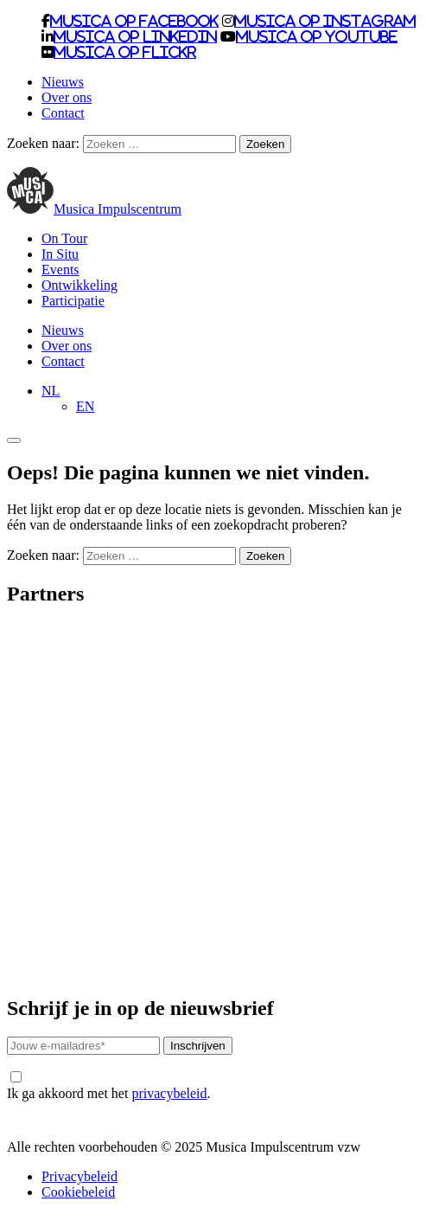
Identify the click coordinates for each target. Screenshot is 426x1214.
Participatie (73, 300)
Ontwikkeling (79, 285)
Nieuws (62, 81)
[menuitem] (50, 390)
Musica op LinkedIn (135, 36)
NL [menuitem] (50, 390)
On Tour (64, 238)
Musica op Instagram (325, 21)
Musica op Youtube (316, 36)
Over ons (66, 97)
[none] (230, 398)
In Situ (60, 254)
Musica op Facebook (134, 21)
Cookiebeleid (78, 1192)
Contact (63, 113)
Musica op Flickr (125, 52)
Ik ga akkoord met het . (108, 1086)
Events (60, 269)
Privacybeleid (79, 1176)
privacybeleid (169, 1093)
